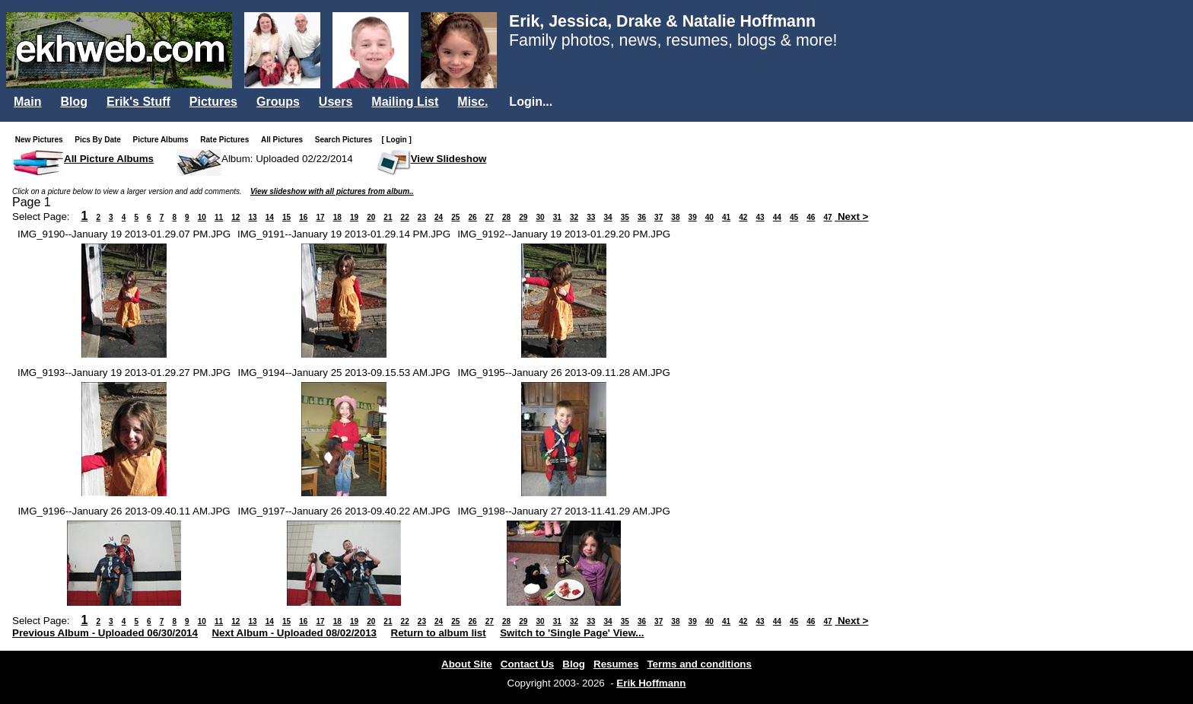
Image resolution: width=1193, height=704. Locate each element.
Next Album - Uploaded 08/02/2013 (294, 633)
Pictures (213, 101)
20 (371, 217)
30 (540, 217)
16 (303, 217)
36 (642, 217)
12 (235, 217)
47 (827, 217)
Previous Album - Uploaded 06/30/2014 (105, 633)
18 (337, 217)
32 (574, 217)
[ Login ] (396, 139)
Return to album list (438, 633)
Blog (73, 101)
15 (286, 217)
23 (422, 217)
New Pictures (42, 139)
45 (794, 217)
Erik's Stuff (138, 101)
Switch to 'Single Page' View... (572, 633)
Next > (851, 216)
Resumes (615, 664)
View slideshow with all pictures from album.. (332, 191)
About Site (466, 664)
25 (455, 217)
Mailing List (404, 101)
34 (607, 217)
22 (405, 217)
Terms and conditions (699, 664)
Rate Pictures (227, 139)
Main (27, 101)
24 (438, 217)
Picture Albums (164, 139)
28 (506, 217)
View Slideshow (449, 158)
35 (625, 217)
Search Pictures (347, 139)
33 (591, 217)
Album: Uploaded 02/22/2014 (287, 158)
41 (726, 217)
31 (557, 217)
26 (473, 217)
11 (219, 217)
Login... (530, 101)
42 (743, 217)
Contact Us (527, 664)
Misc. (472, 101)
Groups (278, 101)
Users (335, 101)
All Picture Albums (109, 158)
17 (320, 217)
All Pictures (285, 139)
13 (252, 217)
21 (387, 217)
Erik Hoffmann (651, 683)
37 (658, 217)
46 (810, 217)
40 (709, 217)
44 (777, 217)
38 (675, 217)
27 (489, 217)
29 (523, 217)
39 (693, 217)
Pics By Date (101, 139)
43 (760, 217)
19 (354, 217)
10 (202, 217)
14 (270, 217)
